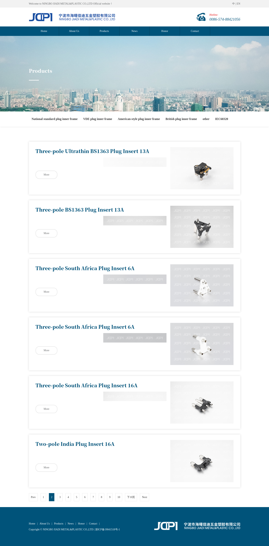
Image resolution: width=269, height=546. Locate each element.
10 (118, 497)
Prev (33, 497)
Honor (164, 31)
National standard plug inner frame (55, 119)
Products (104, 31)
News (135, 31)
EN (238, 3)
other (206, 119)
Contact (195, 31)
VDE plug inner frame (97, 119)
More (46, 174)
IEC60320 (221, 119)
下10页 (131, 497)
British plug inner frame (181, 119)
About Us (74, 31)
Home (44, 31)
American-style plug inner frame (139, 119)
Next (144, 497)
